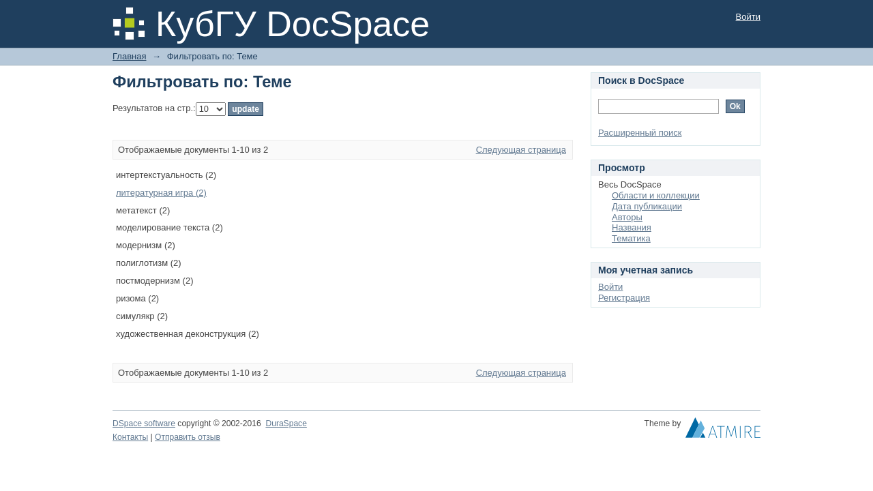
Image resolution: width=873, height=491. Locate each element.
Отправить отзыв (187, 437)
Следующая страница (521, 150)
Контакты (130, 437)
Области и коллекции (656, 195)
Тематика (631, 238)
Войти (748, 17)
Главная (129, 56)
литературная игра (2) (161, 193)
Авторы (627, 217)
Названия (631, 227)
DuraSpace (285, 423)
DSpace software (144, 423)
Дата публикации (647, 206)
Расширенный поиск (639, 133)
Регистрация (624, 298)
